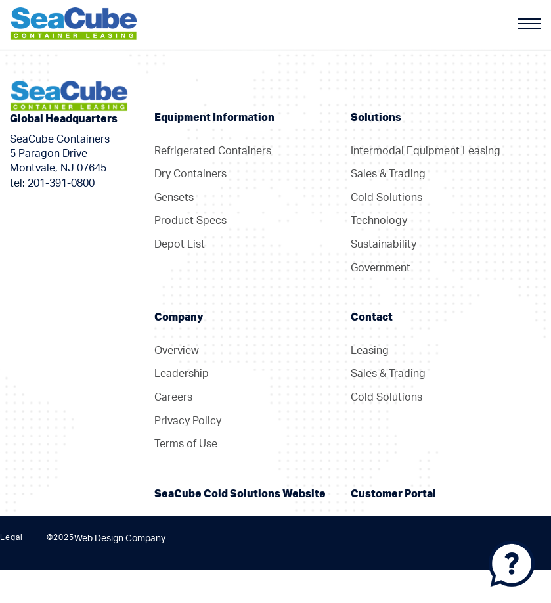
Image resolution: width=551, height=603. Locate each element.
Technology (379, 220)
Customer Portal (393, 494)
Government (380, 268)
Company (179, 317)
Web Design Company (119, 538)
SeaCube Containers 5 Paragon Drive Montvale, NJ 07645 (60, 154)
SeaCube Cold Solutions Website (240, 494)
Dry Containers (190, 174)
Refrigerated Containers (212, 151)
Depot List (179, 244)
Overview (176, 351)
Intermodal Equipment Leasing (425, 151)
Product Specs (190, 220)
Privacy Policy (187, 421)
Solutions (376, 117)
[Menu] (529, 23)
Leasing (370, 351)
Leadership (181, 373)
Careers (173, 397)
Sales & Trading (388, 174)
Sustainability (383, 244)
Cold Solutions (386, 197)
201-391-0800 (61, 183)
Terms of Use (185, 444)
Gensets (174, 197)
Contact (372, 317)
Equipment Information (214, 117)
